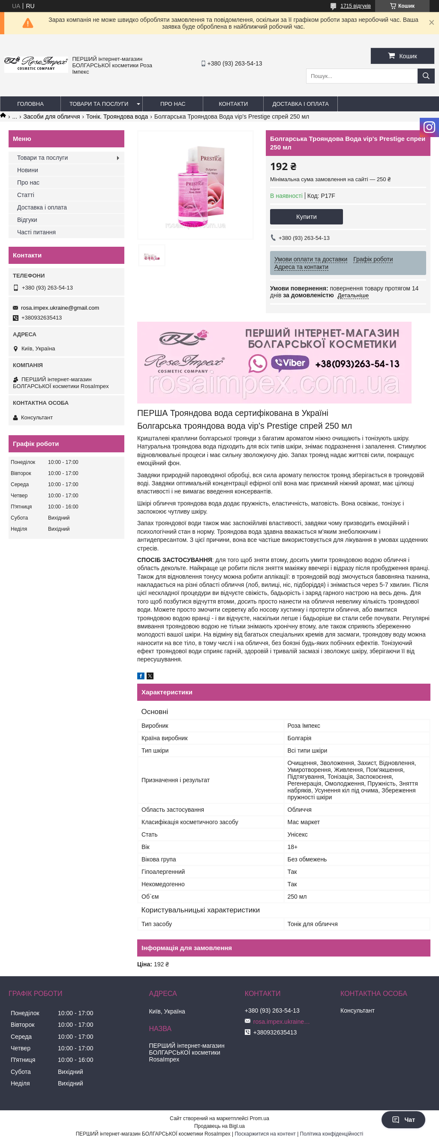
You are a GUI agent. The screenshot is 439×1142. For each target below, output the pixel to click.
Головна (30, 104)
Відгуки (27, 219)
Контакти (233, 104)
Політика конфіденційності (332, 1134)
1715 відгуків (355, 6)
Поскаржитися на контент (265, 1134)
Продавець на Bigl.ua (219, 1126)
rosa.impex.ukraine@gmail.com (60, 308)
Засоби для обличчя (52, 116)
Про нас (173, 104)
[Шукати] (426, 76)
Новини (27, 170)
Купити (306, 216)
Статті (25, 194)
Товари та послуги (98, 104)
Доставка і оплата (300, 104)
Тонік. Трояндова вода (117, 116)
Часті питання (36, 232)
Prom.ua (259, 1118)
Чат (403, 1120)
